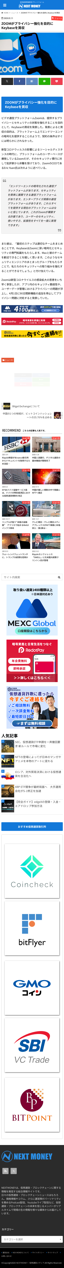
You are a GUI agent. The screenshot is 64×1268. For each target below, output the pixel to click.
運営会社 (6, 1252)
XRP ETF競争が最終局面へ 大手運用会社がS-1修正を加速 (38, 789)
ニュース (9, 359)
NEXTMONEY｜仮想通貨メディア (30, 1262)
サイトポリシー (38, 1252)
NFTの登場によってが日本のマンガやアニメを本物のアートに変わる (38, 759)
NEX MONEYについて (21, 1252)
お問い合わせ (6, 1256)
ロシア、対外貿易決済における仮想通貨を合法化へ (38, 774)
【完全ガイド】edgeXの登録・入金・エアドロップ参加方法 (38, 804)
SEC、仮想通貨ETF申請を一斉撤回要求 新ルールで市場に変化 (37, 744)
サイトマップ (53, 1252)
